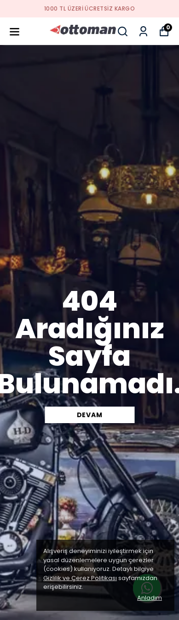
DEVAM (90, 414)
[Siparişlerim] (143, 31)
